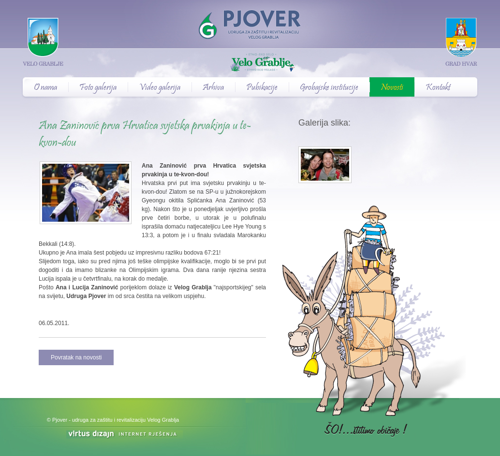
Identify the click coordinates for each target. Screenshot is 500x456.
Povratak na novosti (76, 357)
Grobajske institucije (329, 88)
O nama (45, 88)
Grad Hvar (461, 42)
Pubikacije (262, 88)
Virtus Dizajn (124, 434)
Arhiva (213, 88)
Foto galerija (98, 88)
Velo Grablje (250, 63)
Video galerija (159, 88)
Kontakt (438, 88)
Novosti (392, 88)
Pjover (250, 19)
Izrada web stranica (1, 431)
